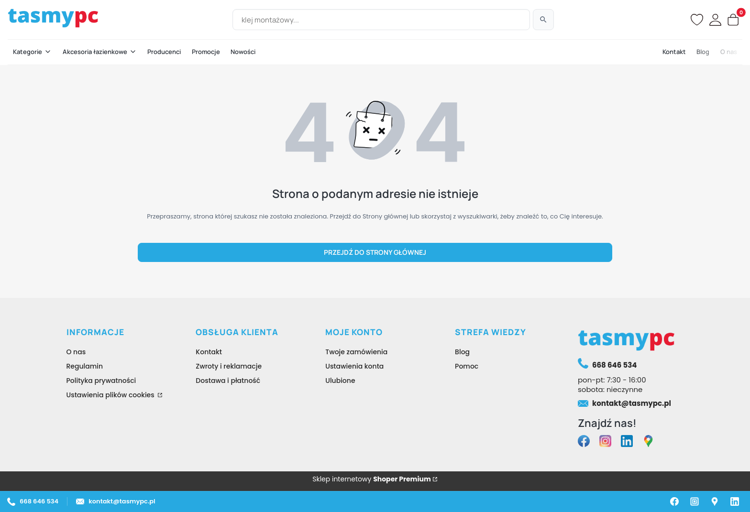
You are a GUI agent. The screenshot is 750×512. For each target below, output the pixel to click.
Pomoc (466, 366)
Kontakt (209, 352)
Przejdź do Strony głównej (375, 252)
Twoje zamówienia (356, 352)
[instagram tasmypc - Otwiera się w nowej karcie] (605, 442)
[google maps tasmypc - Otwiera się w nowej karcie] (648, 442)
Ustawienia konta (354, 366)
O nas (76, 352)
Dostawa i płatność (228, 380)
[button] (32, 52)
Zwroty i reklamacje (229, 366)
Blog (462, 352)
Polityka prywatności (101, 380)
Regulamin (84, 366)
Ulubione (340, 380)
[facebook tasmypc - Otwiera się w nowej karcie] (584, 442)
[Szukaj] (543, 19)
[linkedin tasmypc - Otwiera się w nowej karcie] (627, 442)
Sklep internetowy (371, 479)
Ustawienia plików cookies (111, 395)
